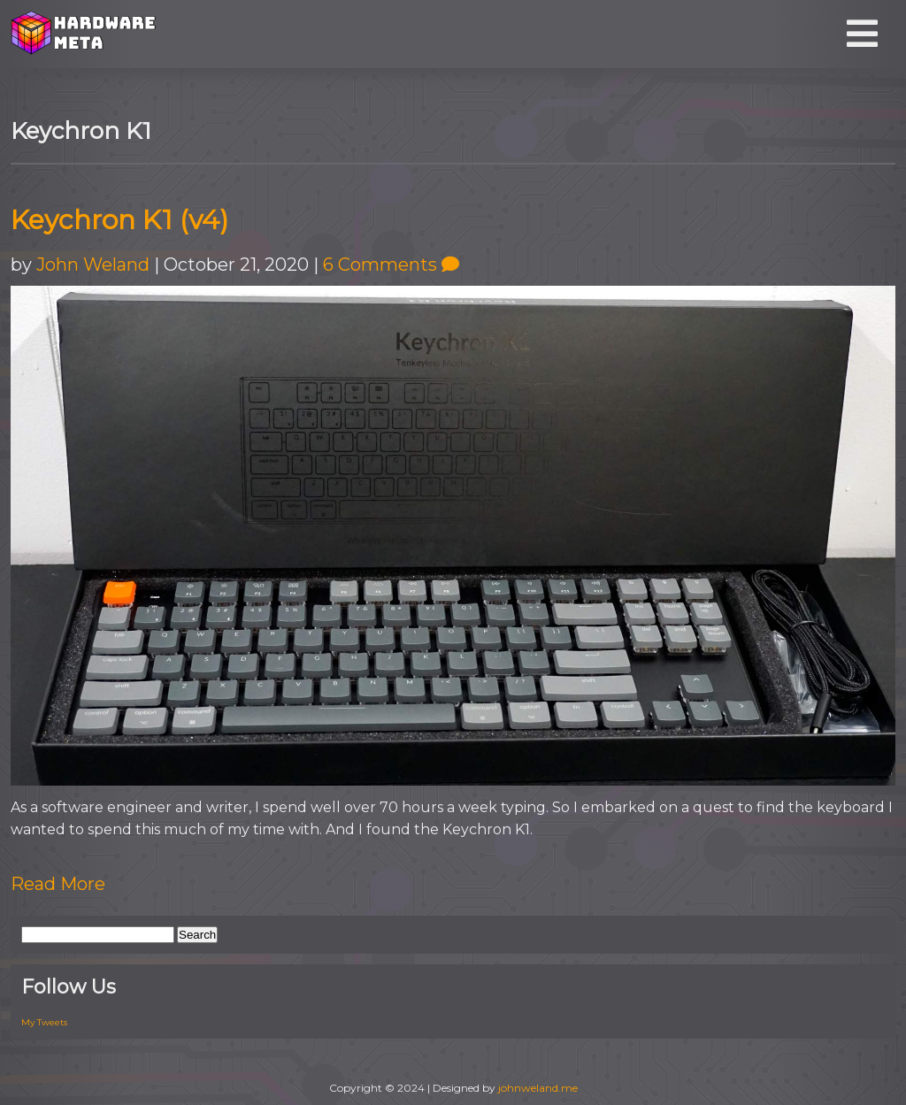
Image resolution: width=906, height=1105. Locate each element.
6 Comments (391, 264)
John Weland (93, 264)
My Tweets (44, 1022)
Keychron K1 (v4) (119, 219)
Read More (58, 883)
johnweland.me (538, 1087)
